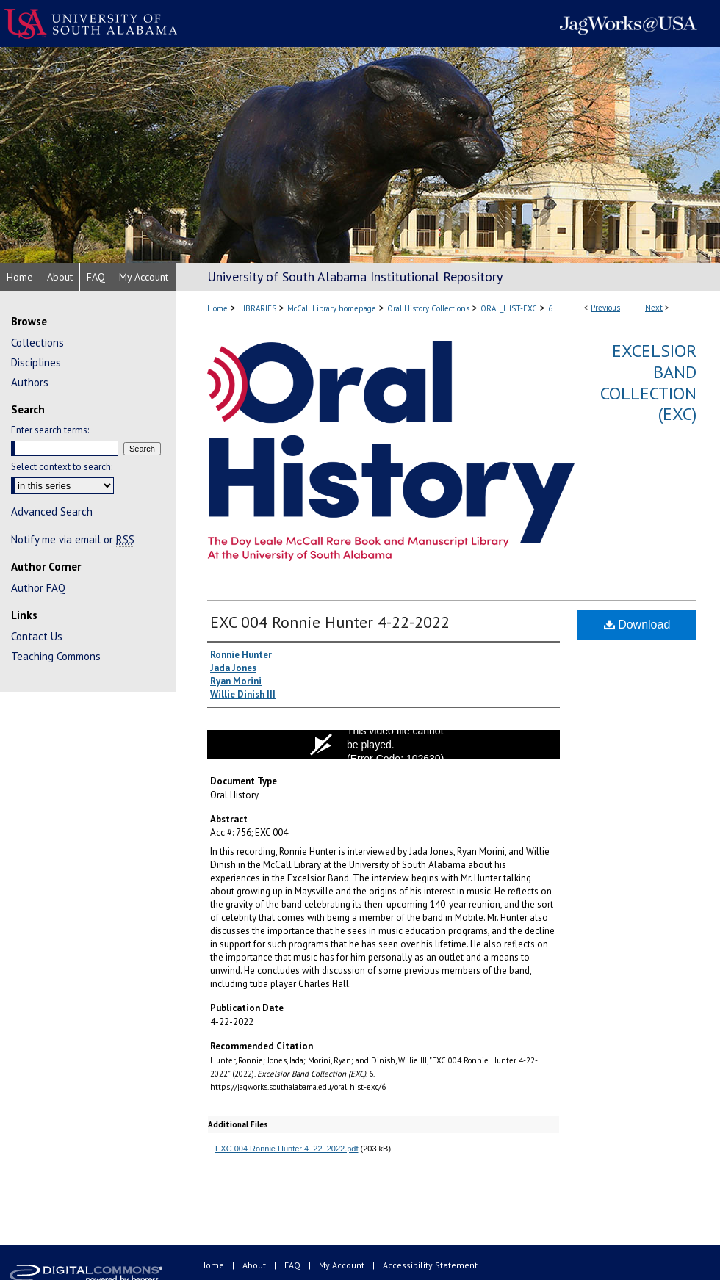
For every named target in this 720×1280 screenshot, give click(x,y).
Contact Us (36, 636)
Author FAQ (38, 588)
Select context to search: (61, 466)
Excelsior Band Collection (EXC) (648, 382)
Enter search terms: (50, 430)
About (255, 1264)
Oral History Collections (428, 308)
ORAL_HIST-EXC (508, 308)
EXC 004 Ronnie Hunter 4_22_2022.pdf (286, 1148)
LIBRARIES (257, 308)
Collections (37, 343)
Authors (29, 382)
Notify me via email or (72, 539)
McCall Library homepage (331, 308)
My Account (343, 1264)
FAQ (293, 1264)
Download (637, 624)
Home (217, 308)
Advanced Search (52, 511)
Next (654, 308)
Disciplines (36, 362)
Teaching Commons (56, 656)
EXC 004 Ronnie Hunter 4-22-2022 (330, 622)
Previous (605, 308)
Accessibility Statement (430, 1264)
